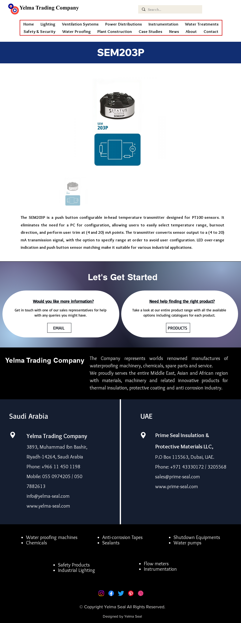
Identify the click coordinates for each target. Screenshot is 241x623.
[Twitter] (121, 593)
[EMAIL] (59, 328)
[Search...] (170, 9)
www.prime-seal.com (176, 486)
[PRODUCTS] (178, 328)
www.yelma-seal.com (48, 506)
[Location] (12, 435)
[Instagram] (101, 593)
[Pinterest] (131, 593)
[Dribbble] (140, 593)
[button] (76, 31)
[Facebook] (111, 593)
